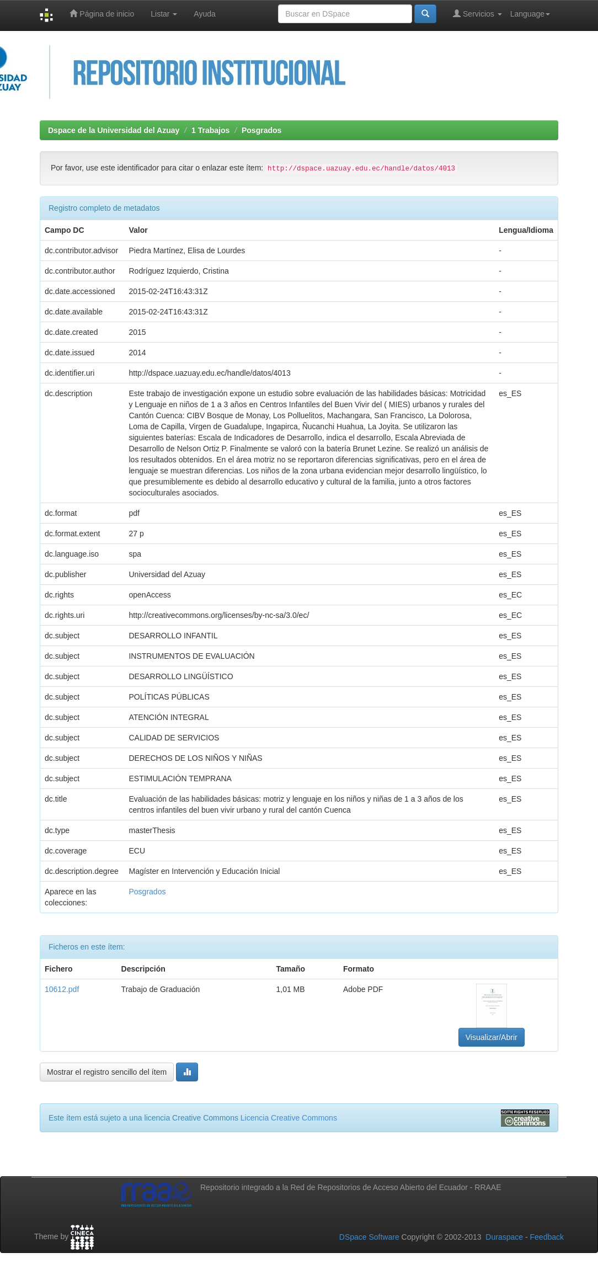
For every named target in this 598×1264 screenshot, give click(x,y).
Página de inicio (102, 13)
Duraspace (504, 1237)
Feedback (547, 1237)
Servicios (477, 13)
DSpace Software (369, 1237)
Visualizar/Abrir (491, 1037)
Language (530, 13)
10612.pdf (62, 989)
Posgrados (261, 130)
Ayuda (204, 13)
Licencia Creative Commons (289, 1117)
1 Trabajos (210, 130)
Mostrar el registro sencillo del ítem (107, 1072)
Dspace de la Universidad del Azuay (113, 130)
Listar (164, 13)
